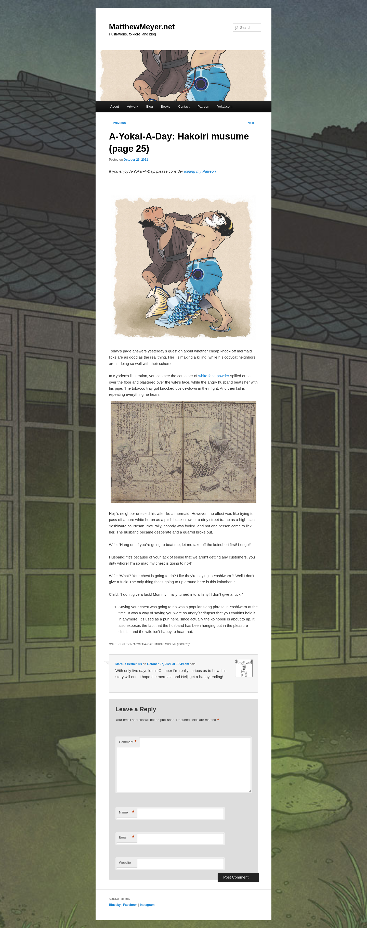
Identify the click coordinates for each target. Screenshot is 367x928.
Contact (184, 106)
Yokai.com (224, 106)
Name (126, 812)
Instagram (147, 905)
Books (165, 106)
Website (125, 863)
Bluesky (115, 905)
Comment (128, 742)
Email (126, 837)
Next (252, 123)
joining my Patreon (200, 171)
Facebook (130, 905)
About (114, 106)
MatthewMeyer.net (142, 26)
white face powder (213, 376)
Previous (117, 123)
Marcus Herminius (128, 664)
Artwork (132, 106)
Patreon (203, 106)
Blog (149, 106)
